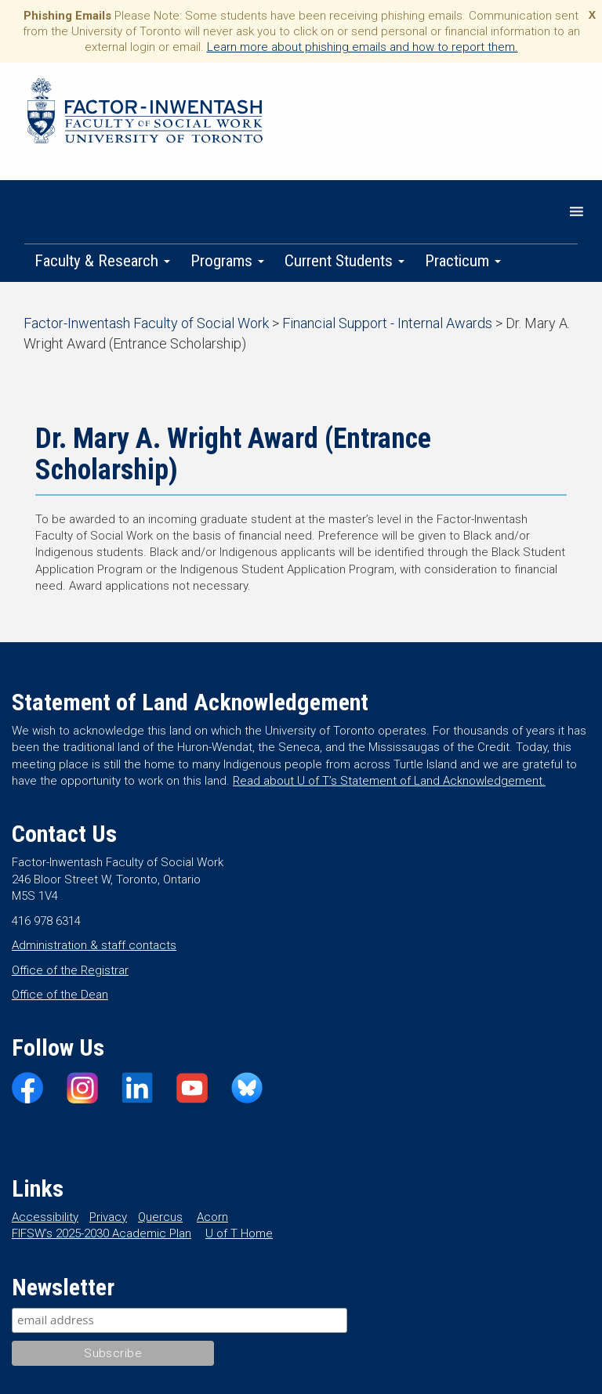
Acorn (212, 1217)
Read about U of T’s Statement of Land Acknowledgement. (389, 781)
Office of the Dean (60, 995)
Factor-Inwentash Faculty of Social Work (145, 113)
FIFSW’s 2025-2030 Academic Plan (101, 1233)
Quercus (160, 1217)
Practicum (463, 260)
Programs (227, 260)
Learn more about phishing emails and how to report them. (362, 47)
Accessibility (45, 1217)
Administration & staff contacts (94, 945)
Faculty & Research (102, 260)
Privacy (108, 1217)
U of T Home (239, 1233)
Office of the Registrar (70, 970)
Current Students (344, 260)
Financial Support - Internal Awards (387, 323)
